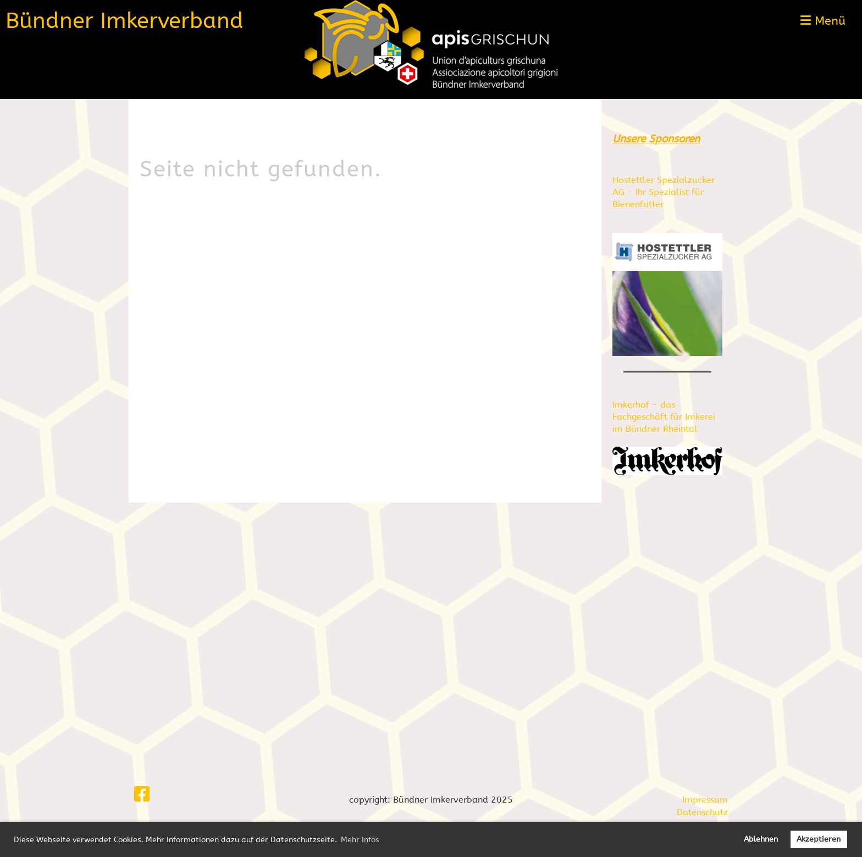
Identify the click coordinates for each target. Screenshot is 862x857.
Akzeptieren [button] (819, 839)
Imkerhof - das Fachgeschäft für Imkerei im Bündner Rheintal (663, 417)
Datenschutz (702, 812)
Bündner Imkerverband (124, 21)
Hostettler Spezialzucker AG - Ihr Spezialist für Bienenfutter (663, 192)
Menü (823, 21)
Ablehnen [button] (761, 839)
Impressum (705, 799)
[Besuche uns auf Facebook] (142, 794)
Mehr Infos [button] (360, 839)
